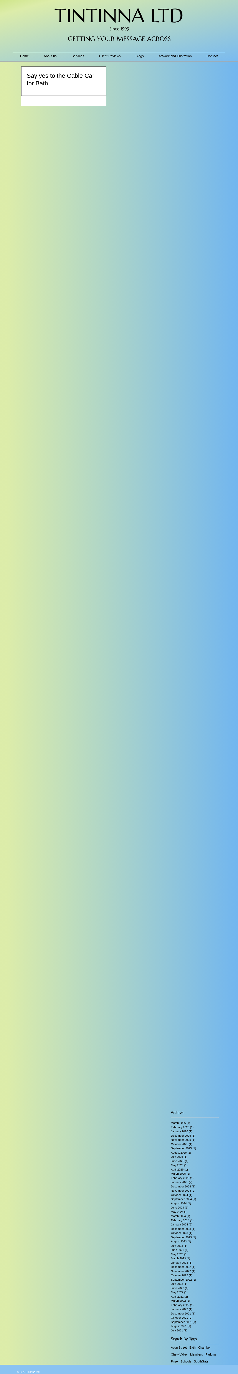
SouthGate (201, 1361)
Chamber (204, 1347)
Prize (174, 1361)
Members (196, 1354)
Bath (192, 1347)
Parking (210, 1354)
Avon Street (179, 1347)
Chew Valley (179, 1354)
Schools (185, 1361)
